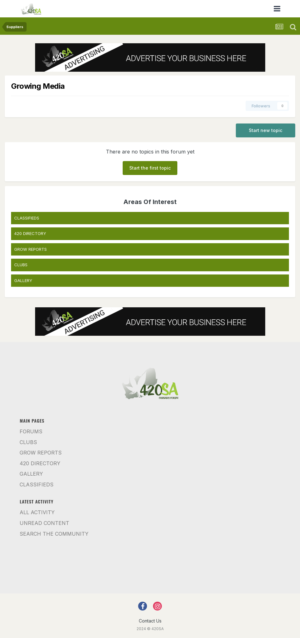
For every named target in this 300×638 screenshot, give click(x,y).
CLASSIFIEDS (26, 217)
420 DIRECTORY (30, 233)
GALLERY (23, 280)
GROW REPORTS (30, 249)
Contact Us (150, 620)
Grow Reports (41, 452)
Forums (31, 431)
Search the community (54, 534)
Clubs (28, 442)
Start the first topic (150, 168)
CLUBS (21, 264)
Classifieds (36, 484)
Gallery (31, 474)
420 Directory (40, 463)
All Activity (37, 512)
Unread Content (44, 523)
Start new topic (265, 130)
